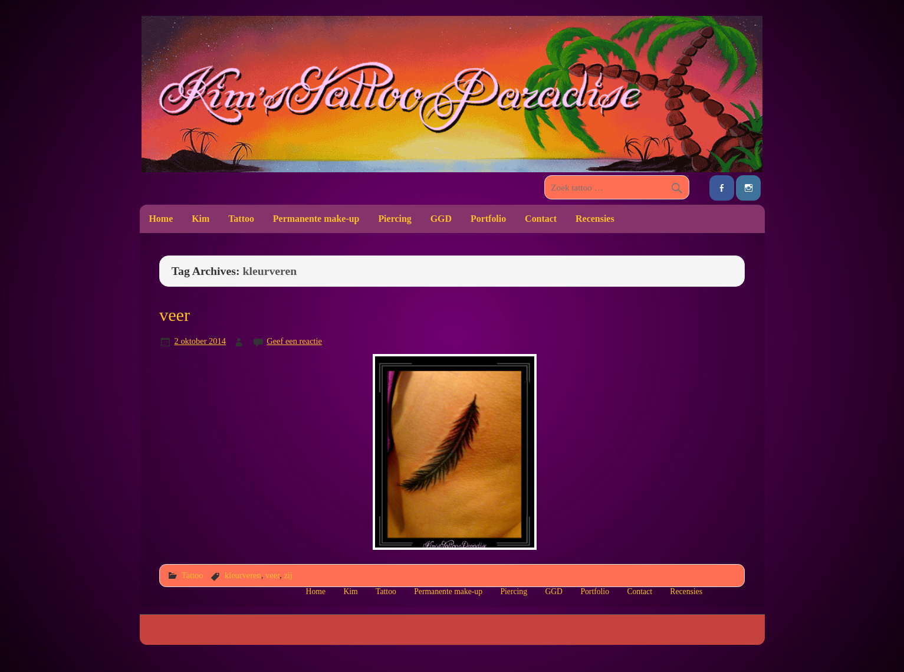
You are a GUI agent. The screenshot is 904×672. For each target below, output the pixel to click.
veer (174, 315)
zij (288, 575)
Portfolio (488, 219)
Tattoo (241, 219)
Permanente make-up (316, 219)
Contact (541, 219)
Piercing (394, 219)
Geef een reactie (294, 341)
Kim (200, 219)
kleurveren (243, 575)
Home (161, 219)
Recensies (595, 219)
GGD (441, 219)
